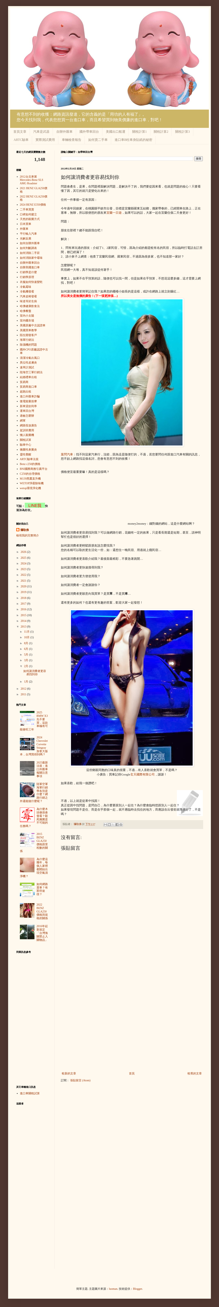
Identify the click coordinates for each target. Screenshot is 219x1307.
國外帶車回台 (89, 131)
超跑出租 (25, 391)
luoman (113, 1288)
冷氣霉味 (25, 286)
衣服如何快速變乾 (31, 282)
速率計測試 (27, 367)
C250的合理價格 (30, 473)
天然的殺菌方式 (30, 219)
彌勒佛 (24, 530)
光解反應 (25, 238)
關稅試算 (25, 439)
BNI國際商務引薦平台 (33, 468)
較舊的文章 (195, 1073)
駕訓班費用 (27, 430)
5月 (26, 654)
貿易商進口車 (28, 386)
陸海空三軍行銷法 (31, 372)
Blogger (137, 1288)
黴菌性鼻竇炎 (28, 449)
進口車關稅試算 (30, 1093)
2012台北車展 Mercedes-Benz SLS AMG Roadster (31, 180)
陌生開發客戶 (28, 335)
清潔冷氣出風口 (30, 357)
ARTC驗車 (21, 139)
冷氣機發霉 (27, 291)
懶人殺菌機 (27, 435)
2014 (24, 620)
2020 (24, 586)
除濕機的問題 (28, 344)
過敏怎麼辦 (27, 415)
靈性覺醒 (25, 454)
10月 (27, 637)
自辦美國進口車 (30, 267)
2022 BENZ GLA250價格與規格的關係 (42, 911)
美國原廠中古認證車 (32, 325)
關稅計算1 (139, 131)
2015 (24, 615)
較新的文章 (69, 1073)
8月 (26, 643)
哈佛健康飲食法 (30, 306)
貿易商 (24, 382)
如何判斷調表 (28, 248)
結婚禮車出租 (28, 377)
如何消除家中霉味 (31, 257)
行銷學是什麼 (28, 272)
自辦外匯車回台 (30, 262)
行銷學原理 (27, 277)
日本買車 (25, 223)
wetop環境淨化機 (30, 488)
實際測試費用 (45, 139)
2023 (24, 569)
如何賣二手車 (98, 139)
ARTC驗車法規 (29, 459)
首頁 (132, 1073)
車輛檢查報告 (71, 139)
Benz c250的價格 (30, 464)
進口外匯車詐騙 (30, 396)
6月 (26, 648)
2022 (24, 574)
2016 (24, 609)
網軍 (23, 420)
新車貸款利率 (28, 406)
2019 (24, 592)
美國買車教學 (28, 330)
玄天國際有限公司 (142, 774)
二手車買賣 (27, 209)
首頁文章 (19, 131)
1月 (26, 681)
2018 (24, 598)
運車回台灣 (27, 410)
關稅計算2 (161, 131)
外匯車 (24, 228)
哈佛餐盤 (25, 311)
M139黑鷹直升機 (30, 478)
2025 (24, 557)
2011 (24, 694)
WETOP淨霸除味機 (32, 483)
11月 (27, 631)
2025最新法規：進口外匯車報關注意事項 (42, 769)
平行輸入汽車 (28, 233)
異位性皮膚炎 (28, 362)
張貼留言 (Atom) (80, 1080)
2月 (26, 666)
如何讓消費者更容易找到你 (34, 673)
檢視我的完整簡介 (27, 535)
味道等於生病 (28, 301)
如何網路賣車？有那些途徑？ (42, 889)
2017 (24, 603)
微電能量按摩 (28, 401)
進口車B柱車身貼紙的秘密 (133, 139)
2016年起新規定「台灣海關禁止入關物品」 (42, 933)
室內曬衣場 (27, 320)
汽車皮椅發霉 (28, 296)
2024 (24, 563)
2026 (24, 551)
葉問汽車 (67, 454)
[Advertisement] (94, 499)
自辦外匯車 (64, 131)
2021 (24, 580)
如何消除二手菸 (30, 252)
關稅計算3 (182, 131)
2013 (24, 626)
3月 (26, 660)
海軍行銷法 (27, 339)
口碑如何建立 (28, 214)
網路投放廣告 (28, 425)
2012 (24, 688)
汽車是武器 (41, 131)
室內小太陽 (27, 315)
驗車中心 (25, 444)
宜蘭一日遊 (114, 212)
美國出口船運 (115, 131)
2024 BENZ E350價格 (33, 204)
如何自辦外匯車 (30, 243)
